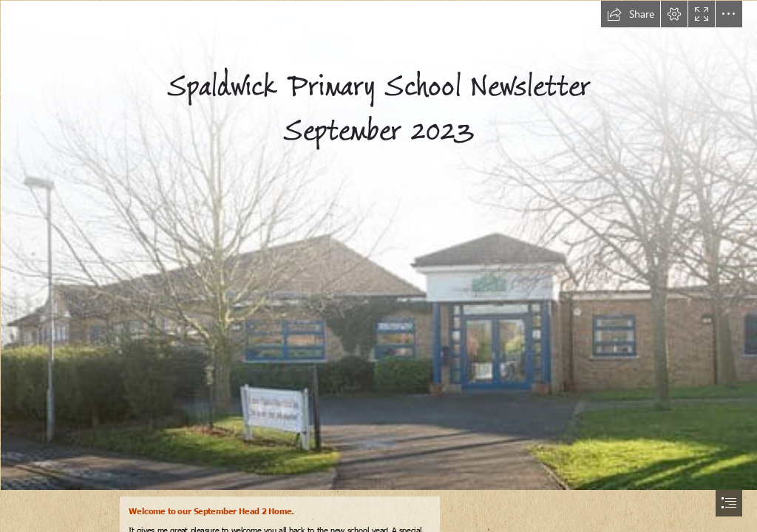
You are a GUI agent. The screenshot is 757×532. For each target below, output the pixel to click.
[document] (378, 266)
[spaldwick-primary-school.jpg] (378, 244)
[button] (630, 14)
